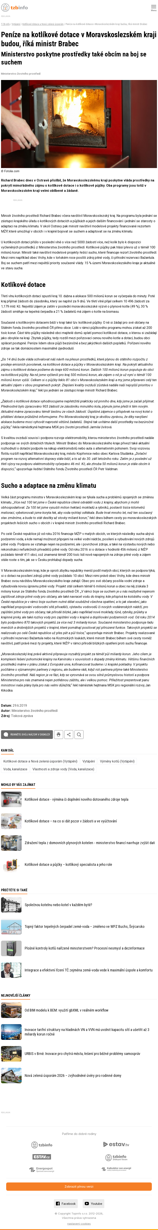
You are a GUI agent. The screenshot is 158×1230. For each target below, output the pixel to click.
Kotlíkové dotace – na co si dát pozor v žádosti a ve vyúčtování (71, 821)
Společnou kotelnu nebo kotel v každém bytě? (58, 905)
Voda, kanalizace (15, 769)
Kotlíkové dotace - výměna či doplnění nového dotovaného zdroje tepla (76, 799)
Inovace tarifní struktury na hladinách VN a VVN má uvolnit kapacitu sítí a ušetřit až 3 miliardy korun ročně (87, 1031)
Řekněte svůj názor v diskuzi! (30, 734)
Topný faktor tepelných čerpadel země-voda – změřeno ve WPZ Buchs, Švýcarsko (84, 926)
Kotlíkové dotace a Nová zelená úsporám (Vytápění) (40, 761)
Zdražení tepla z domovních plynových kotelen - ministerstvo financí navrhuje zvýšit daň (90, 843)
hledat (79, 734)
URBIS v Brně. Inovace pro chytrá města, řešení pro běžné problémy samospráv (82, 1053)
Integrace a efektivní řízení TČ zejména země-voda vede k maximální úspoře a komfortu (89, 970)
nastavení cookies (79, 1223)
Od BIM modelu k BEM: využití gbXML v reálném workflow (66, 1010)
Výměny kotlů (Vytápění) (117, 761)
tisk (58, 734)
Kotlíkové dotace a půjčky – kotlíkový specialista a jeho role (68, 864)
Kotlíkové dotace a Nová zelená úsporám (43, 24)
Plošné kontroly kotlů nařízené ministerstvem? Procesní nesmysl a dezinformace (85, 948)
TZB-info (5, 24)
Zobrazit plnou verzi (79, 1186)
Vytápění (16, 24)
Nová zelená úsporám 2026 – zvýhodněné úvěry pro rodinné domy (73, 1075)
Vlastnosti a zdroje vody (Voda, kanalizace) (63, 769)
